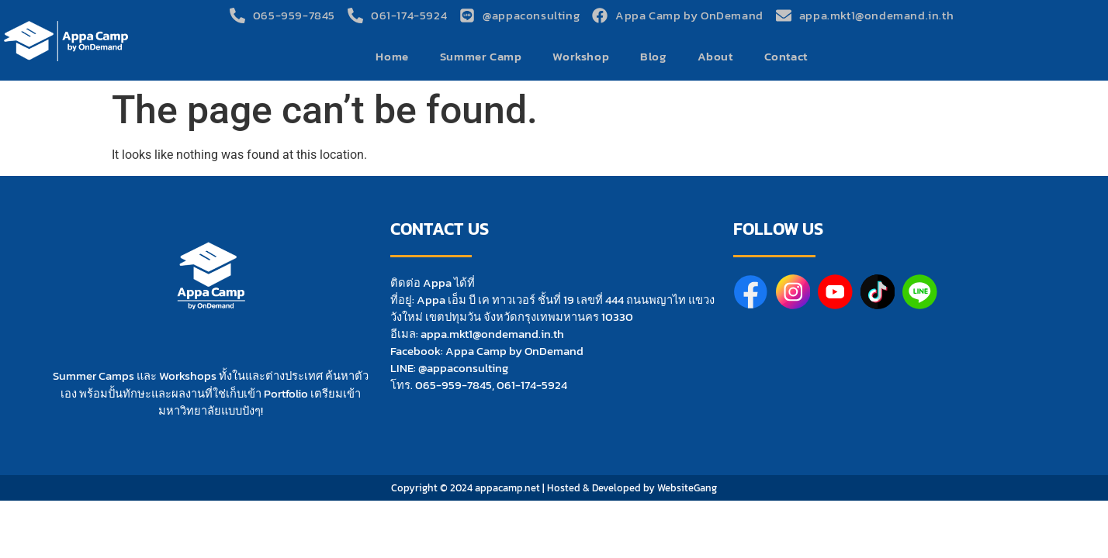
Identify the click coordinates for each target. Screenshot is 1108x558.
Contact (786, 56)
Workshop (580, 56)
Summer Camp (481, 56)
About (715, 56)
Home (392, 56)
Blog (653, 56)
